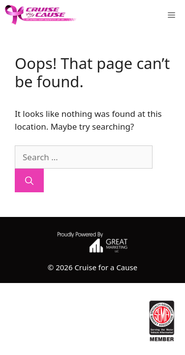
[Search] (29, 180)
